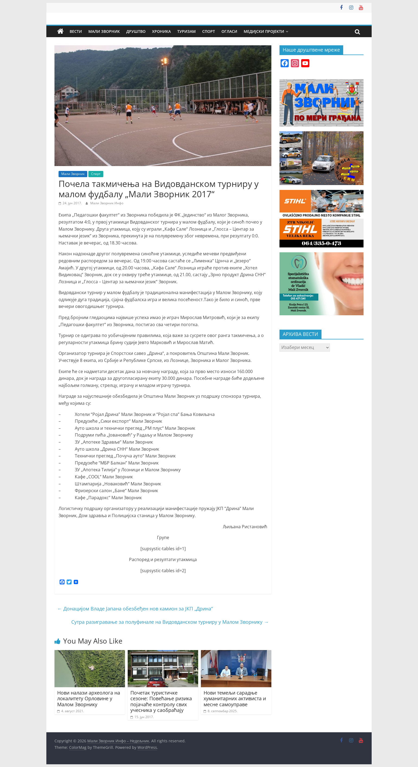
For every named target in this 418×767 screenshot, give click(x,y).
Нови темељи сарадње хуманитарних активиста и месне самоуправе (235, 698)
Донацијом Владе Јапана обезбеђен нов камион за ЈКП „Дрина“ (135, 608)
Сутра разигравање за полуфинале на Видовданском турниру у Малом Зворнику (170, 622)
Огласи (229, 31)
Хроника (161, 31)
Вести (76, 31)
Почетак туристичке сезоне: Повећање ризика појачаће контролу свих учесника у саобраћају (161, 701)
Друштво (136, 31)
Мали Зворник (104, 31)
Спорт (208, 31)
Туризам (186, 31)
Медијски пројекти (264, 31)
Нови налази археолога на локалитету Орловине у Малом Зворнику (88, 698)
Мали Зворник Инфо (106, 203)
